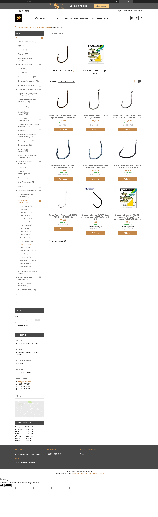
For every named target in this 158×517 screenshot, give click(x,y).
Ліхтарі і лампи (23, 64)
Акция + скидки (103, 18)
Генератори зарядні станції (25, 59)
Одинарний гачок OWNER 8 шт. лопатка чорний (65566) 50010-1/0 (95, 217)
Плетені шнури (23, 145)
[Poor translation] (8, 485)
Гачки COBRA (24, 222)
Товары (19, 38)
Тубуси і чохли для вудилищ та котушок (28, 94)
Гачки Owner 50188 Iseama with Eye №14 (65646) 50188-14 (63, 117)
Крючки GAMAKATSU (27, 250)
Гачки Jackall (24, 257)
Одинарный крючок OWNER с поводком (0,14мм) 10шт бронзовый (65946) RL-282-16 (127, 217)
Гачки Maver (24, 228)
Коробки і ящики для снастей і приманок (28, 125)
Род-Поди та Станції (25, 290)
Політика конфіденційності (96, 473)
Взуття (20, 50)
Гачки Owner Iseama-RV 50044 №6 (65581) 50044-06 (63, 166)
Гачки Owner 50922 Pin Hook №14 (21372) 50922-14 (95, 117)
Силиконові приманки (25, 89)
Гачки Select (24, 235)
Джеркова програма (25, 77)
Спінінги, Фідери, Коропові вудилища (27, 156)
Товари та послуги (24, 27)
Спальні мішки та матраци (24, 150)
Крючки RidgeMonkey (27, 260)
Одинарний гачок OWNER (61, 71)
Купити (64, 129)
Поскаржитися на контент (79, 473)
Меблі (20, 130)
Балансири (22, 68)
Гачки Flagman (24, 206)
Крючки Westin (25, 263)
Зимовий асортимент (25, 190)
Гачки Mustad (24, 247)
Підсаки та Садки (24, 85)
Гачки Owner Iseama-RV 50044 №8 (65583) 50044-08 (95, 166)
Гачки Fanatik (24, 238)
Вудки (20, 167)
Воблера (21, 73)
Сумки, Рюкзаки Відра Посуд (25, 162)
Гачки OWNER (24, 244)
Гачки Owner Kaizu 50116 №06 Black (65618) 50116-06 (127, 166)
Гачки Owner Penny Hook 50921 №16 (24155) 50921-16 (63, 216)
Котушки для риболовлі (22, 119)
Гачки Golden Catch (26, 212)
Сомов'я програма (24, 182)
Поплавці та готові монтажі (24, 284)
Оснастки (21, 178)
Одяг (19, 46)
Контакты (74, 18)
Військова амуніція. (25, 41)
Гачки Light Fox (25, 225)
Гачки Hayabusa (25, 241)
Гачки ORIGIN (24, 231)
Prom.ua (89, 471)
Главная (57, 18)
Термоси (21, 54)
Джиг (20, 186)
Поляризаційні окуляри (26, 81)
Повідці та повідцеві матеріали (25, 278)
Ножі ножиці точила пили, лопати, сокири (27, 136)
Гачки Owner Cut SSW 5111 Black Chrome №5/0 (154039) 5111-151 (128, 117)
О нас (65, 18)
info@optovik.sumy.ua (25, 382)
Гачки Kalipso (24, 219)
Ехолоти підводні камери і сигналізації (27, 101)
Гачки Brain (23, 209)
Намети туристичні (24, 141)
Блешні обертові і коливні (24, 113)
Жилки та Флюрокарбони (23, 173)
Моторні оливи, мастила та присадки (27, 272)
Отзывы (19, 299)
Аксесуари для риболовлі (23, 107)
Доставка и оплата (87, 18)
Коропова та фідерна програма (25, 195)
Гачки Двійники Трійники (42, 27)
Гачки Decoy (24, 215)
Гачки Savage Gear (26, 254)
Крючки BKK (24, 266)
